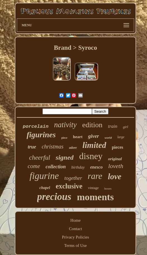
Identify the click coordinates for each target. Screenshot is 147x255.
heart (77, 136)
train (112, 126)
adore (73, 148)
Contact (75, 228)
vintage (93, 188)
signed (65, 157)
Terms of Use (75, 245)
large (120, 137)
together (73, 178)
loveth (115, 165)
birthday (77, 167)
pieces (117, 147)
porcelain (36, 126)
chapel (44, 188)
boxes (108, 188)
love (114, 176)
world (108, 137)
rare (95, 176)
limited (94, 145)
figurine (44, 176)
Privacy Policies (75, 237)
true (32, 147)
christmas (52, 146)
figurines (41, 134)
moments (95, 197)
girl (125, 127)
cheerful (39, 157)
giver (93, 136)
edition (92, 125)
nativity (65, 125)
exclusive (69, 186)
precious (54, 196)
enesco (96, 167)
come (34, 166)
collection (56, 166)
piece (64, 137)
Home (75, 220)
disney (91, 156)
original (115, 159)
